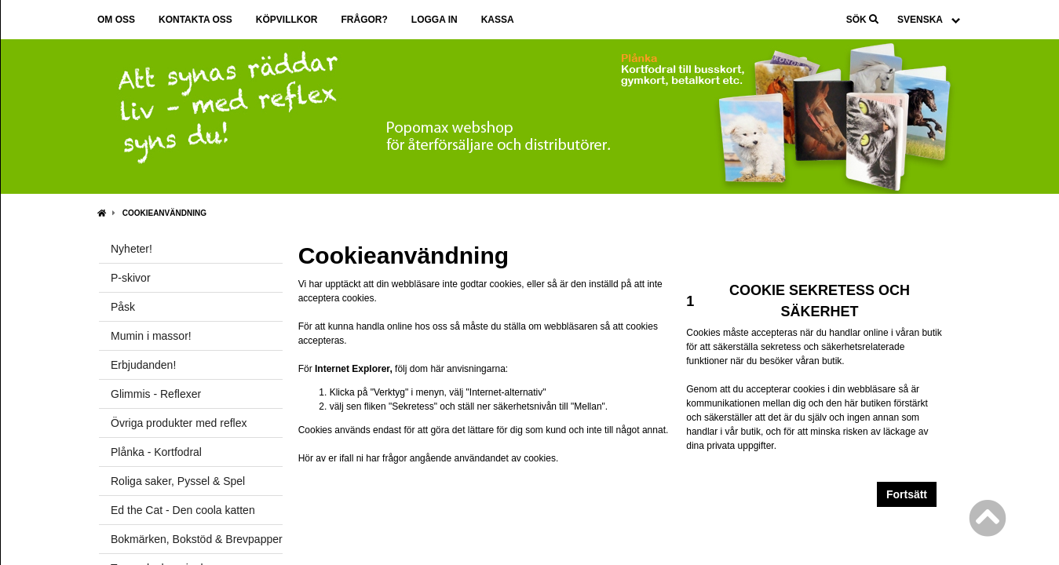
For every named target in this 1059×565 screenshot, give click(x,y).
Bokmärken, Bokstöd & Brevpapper (197, 539)
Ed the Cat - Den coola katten (183, 510)
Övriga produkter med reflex (179, 423)
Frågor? (364, 19)
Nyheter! (131, 248)
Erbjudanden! (143, 365)
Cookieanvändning (164, 213)
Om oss (116, 19)
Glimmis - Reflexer (156, 394)
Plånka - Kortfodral (156, 452)
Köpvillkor (287, 19)
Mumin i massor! (151, 336)
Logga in (434, 19)
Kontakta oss (195, 19)
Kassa (497, 19)
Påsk (123, 307)
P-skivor (131, 278)
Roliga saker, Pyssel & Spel (178, 481)
